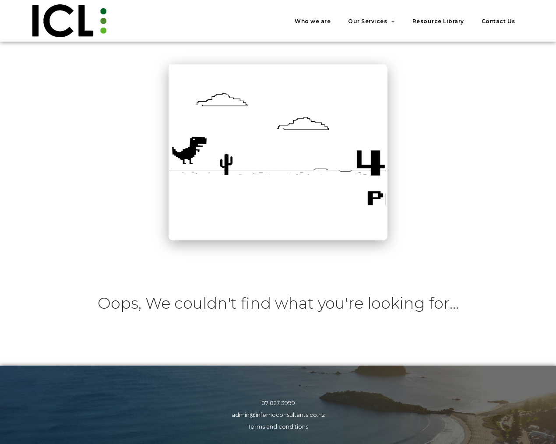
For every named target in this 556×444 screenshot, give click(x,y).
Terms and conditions (278, 426)
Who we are (313, 21)
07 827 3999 (278, 403)
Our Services (371, 21)
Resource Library (438, 21)
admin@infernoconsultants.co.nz (278, 415)
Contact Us (498, 21)
